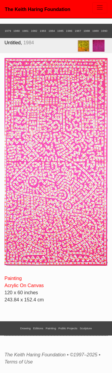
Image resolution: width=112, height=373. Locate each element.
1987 (78, 30)
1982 (34, 30)
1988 (87, 30)
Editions (38, 328)
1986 (69, 30)
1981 (25, 30)
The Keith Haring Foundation (37, 9)
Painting (13, 278)
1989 (95, 30)
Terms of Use (18, 362)
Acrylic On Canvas (24, 285)
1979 (7, 30)
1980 (16, 30)
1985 (60, 30)
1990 (104, 30)
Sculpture (86, 328)
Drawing (25, 328)
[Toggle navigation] (99, 7)
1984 (51, 30)
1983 (43, 30)
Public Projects (68, 328)
